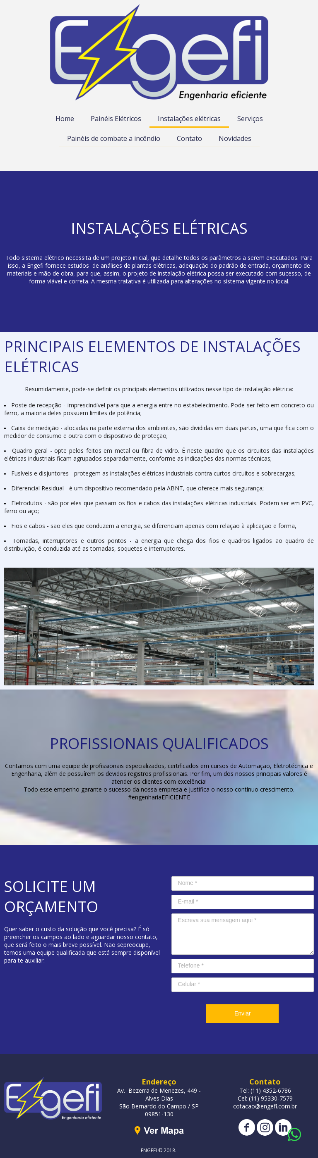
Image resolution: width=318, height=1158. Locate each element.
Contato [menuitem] (189, 138)
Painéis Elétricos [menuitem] (116, 118)
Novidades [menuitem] (235, 138)
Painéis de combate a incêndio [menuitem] (113, 138)
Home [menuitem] (64, 118)
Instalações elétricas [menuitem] (189, 118)
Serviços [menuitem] (250, 118)
